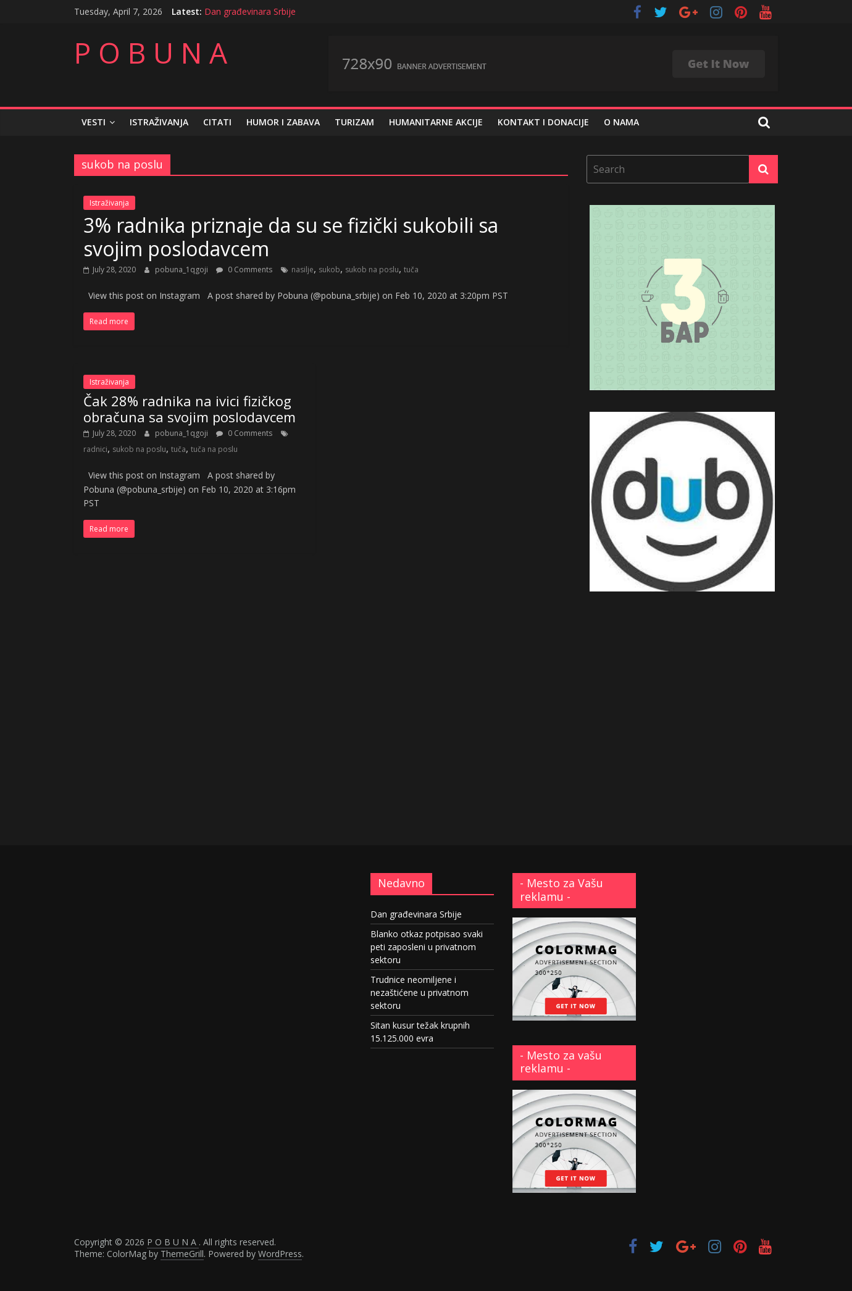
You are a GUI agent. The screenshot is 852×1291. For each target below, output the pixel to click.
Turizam (354, 122)
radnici (95, 449)
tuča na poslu (214, 449)
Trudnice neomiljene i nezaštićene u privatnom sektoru (419, 992)
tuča (411, 269)
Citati (217, 122)
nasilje (302, 269)
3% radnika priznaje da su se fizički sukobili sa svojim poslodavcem (290, 237)
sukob (329, 269)
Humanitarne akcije (436, 122)
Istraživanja (159, 122)
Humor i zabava (283, 122)
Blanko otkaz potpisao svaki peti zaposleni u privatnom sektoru (426, 947)
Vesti (93, 122)
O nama (621, 122)
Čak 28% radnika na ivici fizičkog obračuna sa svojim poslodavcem (189, 408)
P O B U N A (150, 52)
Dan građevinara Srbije (250, 11)
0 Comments (244, 269)
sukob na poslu (372, 269)
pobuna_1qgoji (182, 269)
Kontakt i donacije (543, 122)
